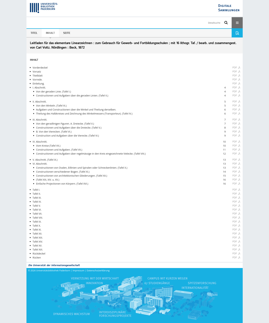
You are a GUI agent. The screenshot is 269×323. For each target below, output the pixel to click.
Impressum (78, 270)
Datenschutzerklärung (98, 270)
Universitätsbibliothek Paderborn (53, 270)
